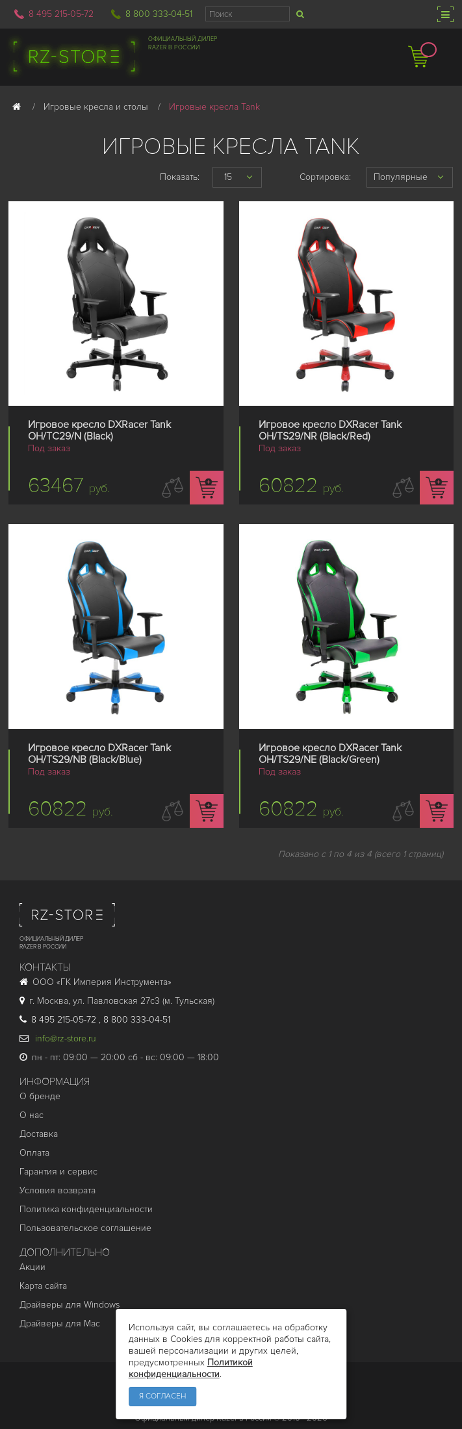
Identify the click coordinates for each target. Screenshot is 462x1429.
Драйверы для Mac (59, 1323)
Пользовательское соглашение (85, 1228)
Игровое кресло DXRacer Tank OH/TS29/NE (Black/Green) (330, 753)
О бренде (39, 1096)
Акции (32, 1267)
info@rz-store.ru (57, 1038)
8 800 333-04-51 (158, 13)
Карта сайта (43, 1285)
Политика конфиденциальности (86, 1209)
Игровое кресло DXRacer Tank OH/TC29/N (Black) (99, 430)
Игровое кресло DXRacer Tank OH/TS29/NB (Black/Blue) (99, 753)
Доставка (38, 1133)
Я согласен (162, 1396)
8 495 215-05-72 (61, 13)
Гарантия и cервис (58, 1171)
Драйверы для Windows (69, 1304)
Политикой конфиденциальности (191, 1368)
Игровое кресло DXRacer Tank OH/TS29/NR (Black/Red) (330, 430)
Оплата (34, 1152)
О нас (31, 1115)
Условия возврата (57, 1190)
